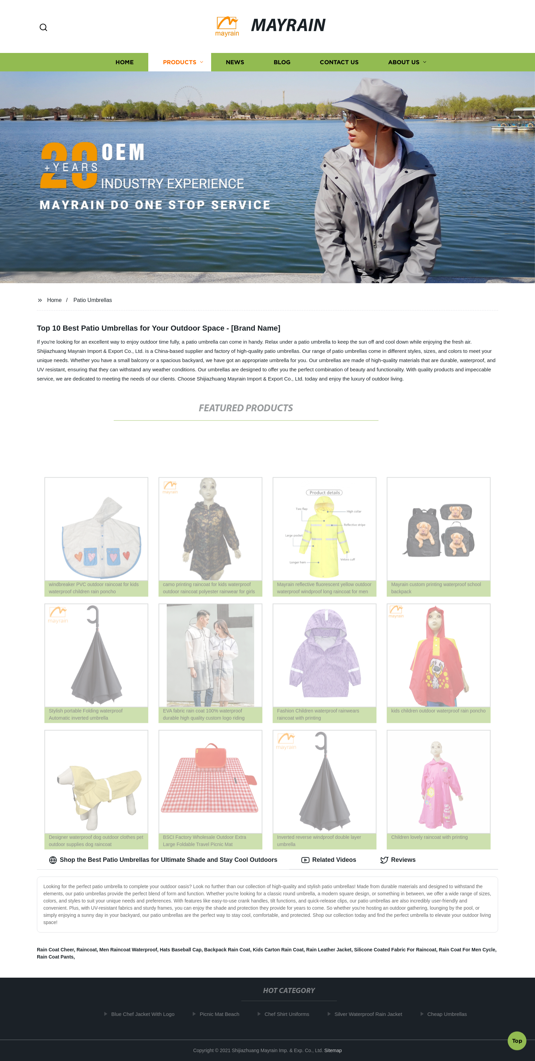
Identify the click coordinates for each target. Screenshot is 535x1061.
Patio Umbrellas (92, 300)
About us (404, 62)
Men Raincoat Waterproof (128, 949)
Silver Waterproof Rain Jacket (372, 1014)
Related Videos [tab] (328, 860)
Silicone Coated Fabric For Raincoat (395, 949)
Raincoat (87, 949)
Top (517, 1042)
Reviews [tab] (398, 860)
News (235, 62)
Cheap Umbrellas (450, 1014)
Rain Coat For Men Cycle (467, 949)
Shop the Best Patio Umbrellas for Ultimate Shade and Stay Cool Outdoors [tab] (163, 860)
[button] (43, 28)
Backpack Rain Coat (227, 949)
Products (179, 62)
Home (124, 62)
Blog (282, 62)
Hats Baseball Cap (181, 949)
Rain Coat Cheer (55, 949)
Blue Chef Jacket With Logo (146, 1014)
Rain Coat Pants (55, 957)
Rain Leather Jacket (328, 949)
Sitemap (333, 1050)
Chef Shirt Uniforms (290, 1014)
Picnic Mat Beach (223, 1014)
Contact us (339, 62)
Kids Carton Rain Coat (278, 949)
